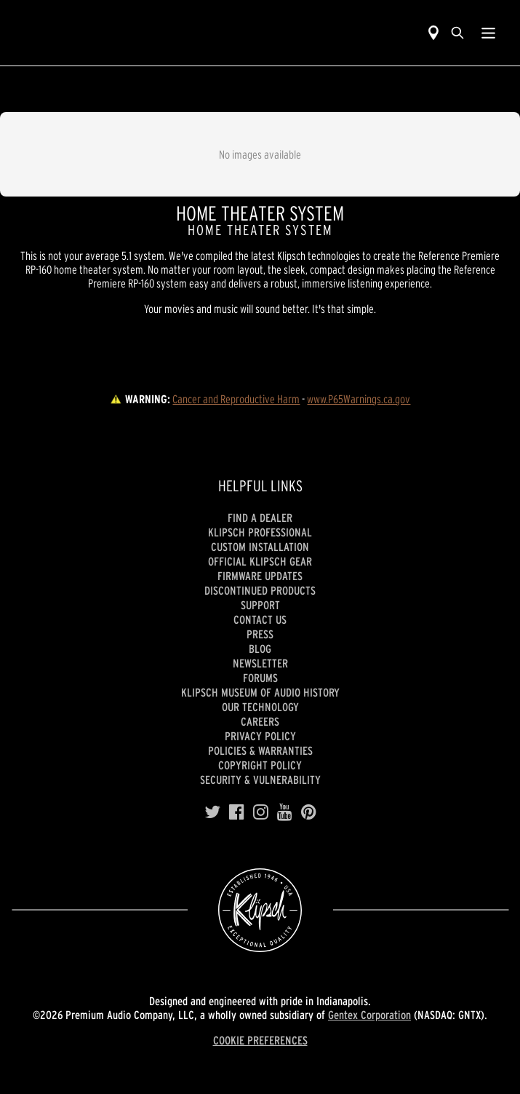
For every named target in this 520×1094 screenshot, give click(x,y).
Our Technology (260, 706)
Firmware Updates (260, 575)
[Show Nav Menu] (488, 33)
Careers (260, 721)
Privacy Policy (260, 735)
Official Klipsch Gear (260, 561)
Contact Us (260, 619)
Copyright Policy (260, 765)
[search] (457, 33)
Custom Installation (260, 546)
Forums (260, 677)
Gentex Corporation (369, 1014)
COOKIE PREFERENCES (260, 1040)
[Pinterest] (308, 812)
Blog (260, 648)
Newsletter (260, 663)
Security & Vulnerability (260, 779)
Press (260, 634)
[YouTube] (284, 812)
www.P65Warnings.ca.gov (358, 398)
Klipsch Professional (260, 532)
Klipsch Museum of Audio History (260, 692)
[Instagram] (260, 812)
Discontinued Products (260, 590)
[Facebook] (236, 812)
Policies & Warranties (260, 750)
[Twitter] (212, 812)
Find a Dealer (260, 517)
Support (260, 604)
